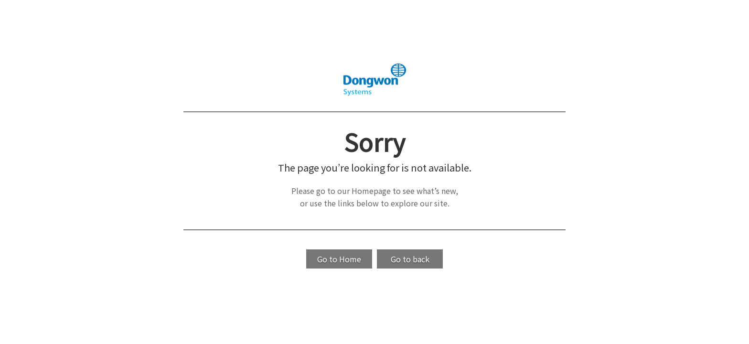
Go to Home (339, 259)
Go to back (410, 259)
